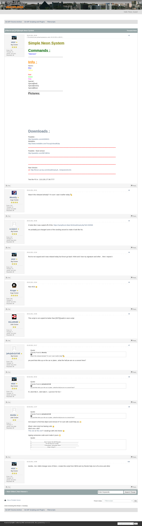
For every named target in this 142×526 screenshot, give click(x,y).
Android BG (30, 522)
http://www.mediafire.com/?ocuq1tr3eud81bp (44, 143)
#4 (129, 252)
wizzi (13, 42)
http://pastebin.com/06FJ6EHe (39, 153)
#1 (129, 35)
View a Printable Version (14, 500)
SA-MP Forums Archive (13, 22)
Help (133, 5)
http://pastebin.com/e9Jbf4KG (38, 139)
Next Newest (22, 492)
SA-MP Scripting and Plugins (34, 22)
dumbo (13, 415)
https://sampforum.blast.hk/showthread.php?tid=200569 (73, 225)
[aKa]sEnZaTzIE (13, 353)
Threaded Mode (132, 30)
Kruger (13, 290)
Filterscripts (51, 22)
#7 (129, 345)
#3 (129, 220)
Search (111, 5)
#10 (129, 461)
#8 (129, 377)
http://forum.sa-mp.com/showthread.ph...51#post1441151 (51, 170)
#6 (129, 314)
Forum (101, 5)
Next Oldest (11, 492)
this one (39, 431)
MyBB (13, 522)
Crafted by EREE (19, 522)
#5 (129, 282)
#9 (129, 406)
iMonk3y (13, 197)
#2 (129, 190)
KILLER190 (13, 322)
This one (31, 431)
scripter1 (13, 229)
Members (122, 5)
